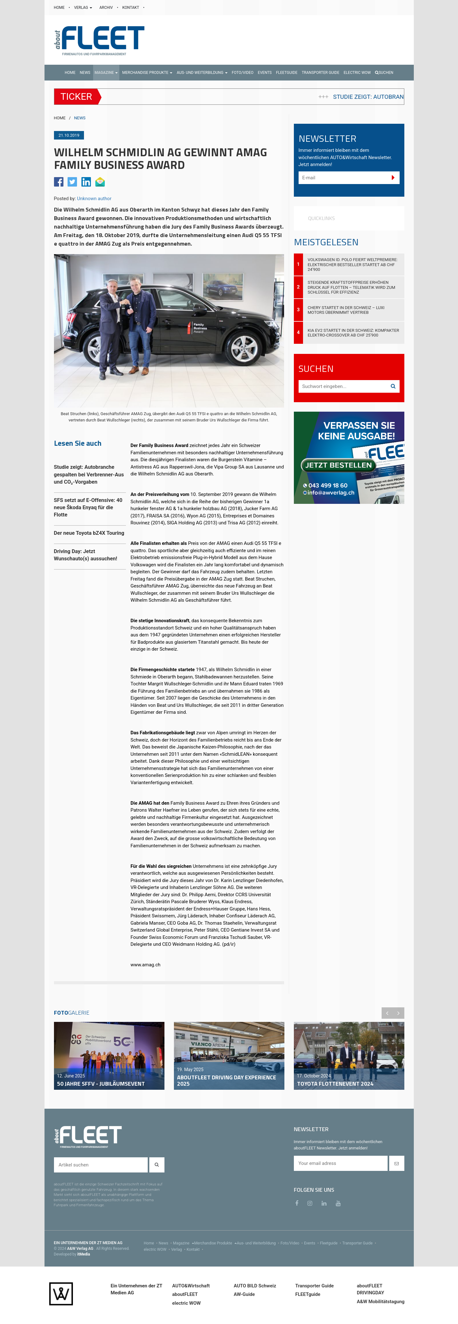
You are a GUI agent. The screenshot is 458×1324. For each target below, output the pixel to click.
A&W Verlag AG (80, 1248)
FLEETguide (307, 1294)
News (166, 1243)
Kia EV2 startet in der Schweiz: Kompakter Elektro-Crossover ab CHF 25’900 (353, 332)
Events (312, 1243)
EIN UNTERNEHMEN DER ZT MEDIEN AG (88, 1243)
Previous (387, 1013)
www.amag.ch (146, 965)
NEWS (80, 118)
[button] (106, 73)
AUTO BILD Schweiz (255, 1286)
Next (398, 1013)
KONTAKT (131, 7)
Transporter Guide (359, 1243)
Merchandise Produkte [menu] (215, 1243)
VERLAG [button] (83, 7)
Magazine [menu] (183, 1243)
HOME (60, 7)
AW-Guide (244, 1294)
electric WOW (157, 1249)
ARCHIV (106, 7)
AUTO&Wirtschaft (191, 1286)
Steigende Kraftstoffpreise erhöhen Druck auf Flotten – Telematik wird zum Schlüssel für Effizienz (352, 287)
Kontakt (195, 1249)
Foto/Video (292, 1243)
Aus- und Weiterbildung (258, 1243)
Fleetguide (331, 1243)
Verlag (179, 1249)
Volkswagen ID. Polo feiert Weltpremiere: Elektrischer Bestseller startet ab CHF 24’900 (353, 264)
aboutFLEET (185, 1294)
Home (151, 1243)
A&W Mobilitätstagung (381, 1301)
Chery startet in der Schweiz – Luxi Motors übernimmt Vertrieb (346, 310)
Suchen (384, 72)
